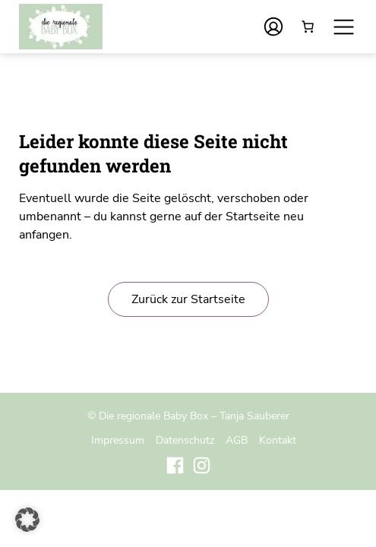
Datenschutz (185, 439)
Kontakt (277, 439)
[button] (27, 519)
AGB (237, 439)
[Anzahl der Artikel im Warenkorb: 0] (307, 26)
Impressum (117, 439)
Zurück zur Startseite (188, 299)
